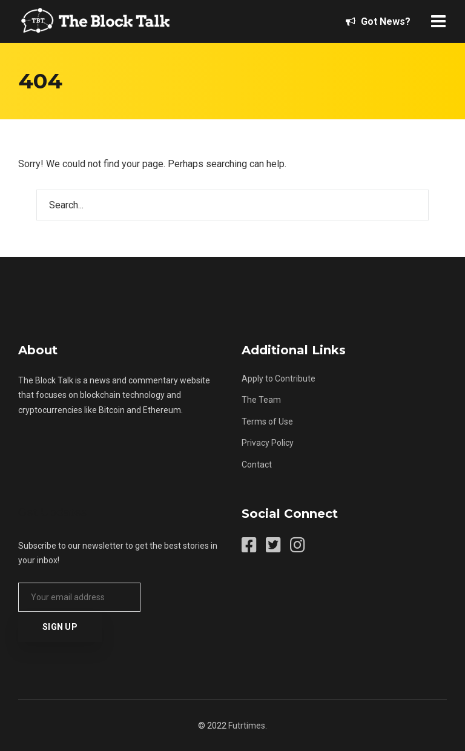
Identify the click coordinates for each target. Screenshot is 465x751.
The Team (261, 400)
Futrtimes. (247, 725)
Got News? (378, 21)
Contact (257, 464)
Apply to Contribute (278, 378)
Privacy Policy (268, 443)
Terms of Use (267, 421)
